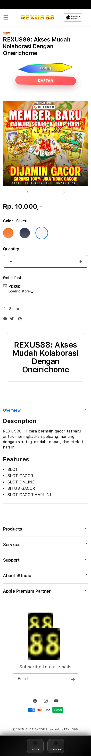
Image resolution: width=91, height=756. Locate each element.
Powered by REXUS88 (62, 729)
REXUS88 (12, 431)
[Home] (37, 17)
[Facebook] (6, 319)
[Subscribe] (72, 679)
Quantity (11, 249)
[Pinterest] (21, 319)
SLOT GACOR (35, 729)
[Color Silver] (42, 233)
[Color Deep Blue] (24, 233)
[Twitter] (13, 319)
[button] (6, 17)
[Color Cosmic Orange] (8, 233)
